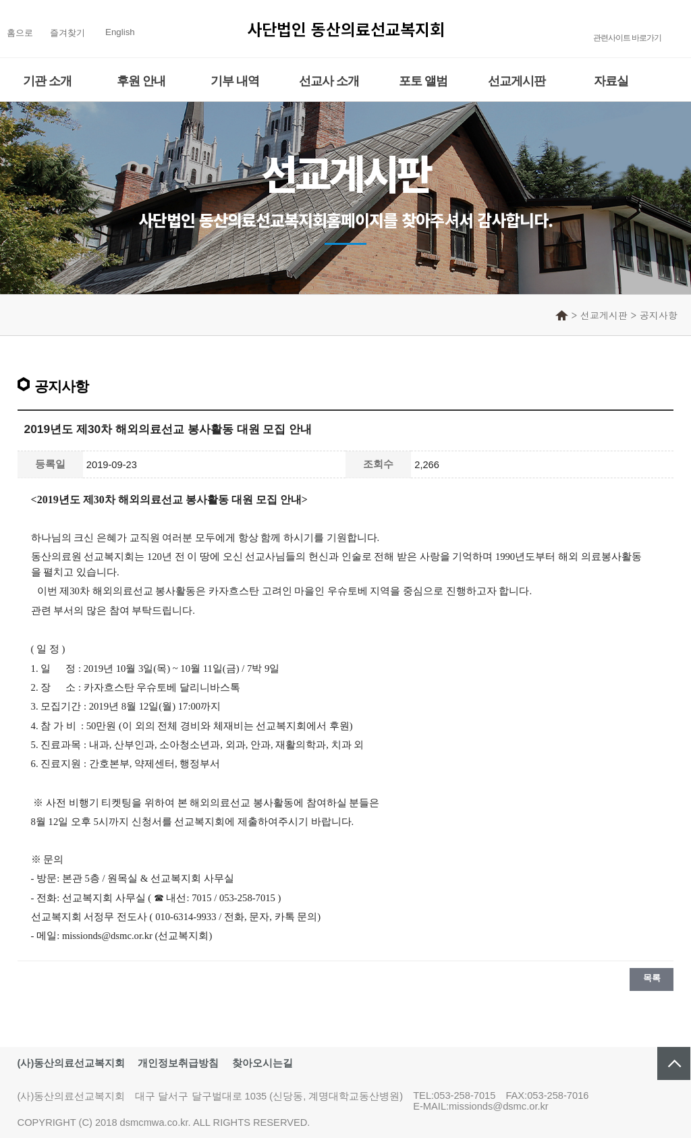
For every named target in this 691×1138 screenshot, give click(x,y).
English (120, 32)
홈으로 (20, 33)
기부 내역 (235, 81)
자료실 (611, 81)
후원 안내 (141, 81)
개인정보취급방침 (178, 1063)
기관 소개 (47, 81)
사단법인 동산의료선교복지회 (346, 28)
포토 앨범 (423, 81)
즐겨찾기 (67, 33)
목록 (651, 978)
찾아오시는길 (262, 1063)
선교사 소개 (329, 81)
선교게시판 (516, 81)
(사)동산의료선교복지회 (72, 1063)
